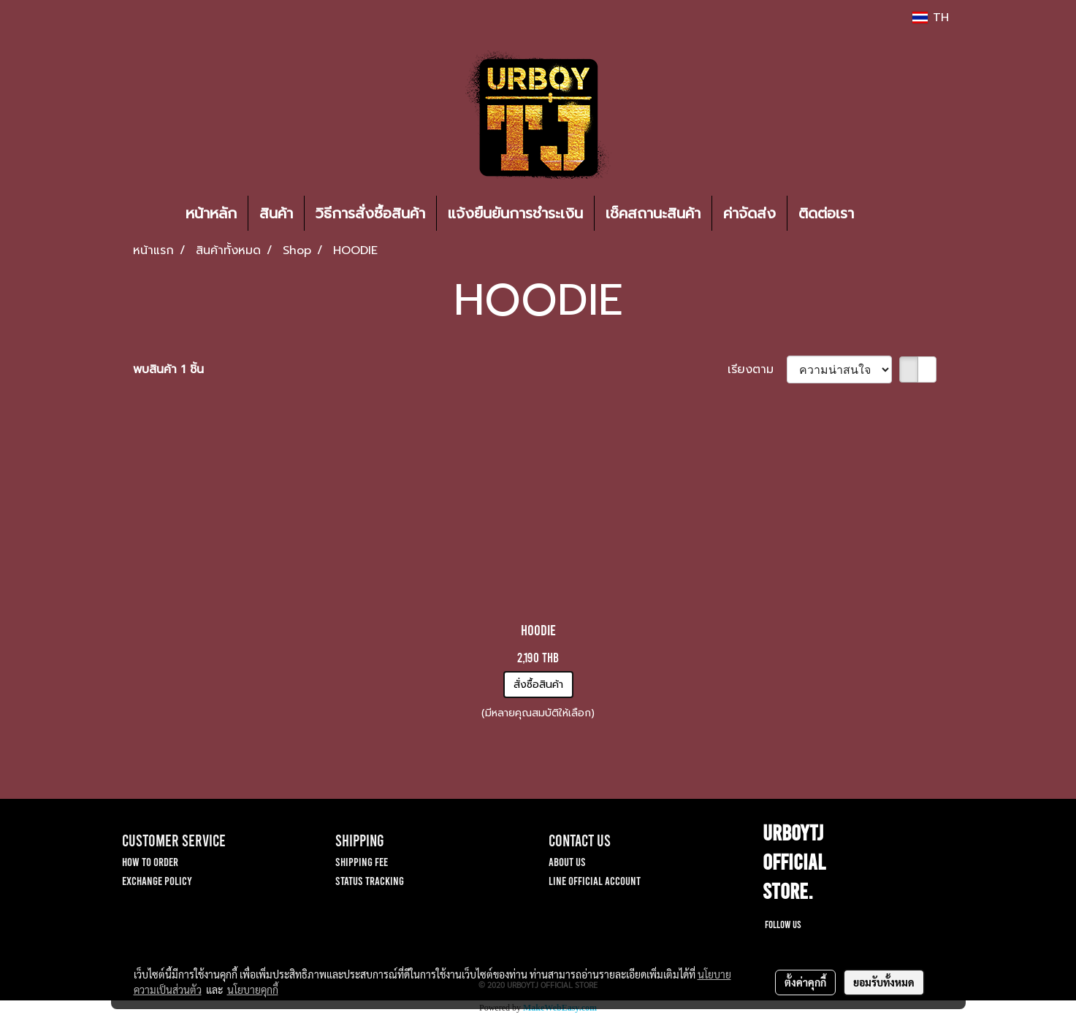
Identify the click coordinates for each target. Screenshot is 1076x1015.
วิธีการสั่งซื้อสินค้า (370, 213)
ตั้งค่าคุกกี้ (805, 982)
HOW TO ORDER (150, 861)
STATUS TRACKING (369, 880)
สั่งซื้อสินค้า (538, 684)
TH (930, 17)
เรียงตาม (757, 369)
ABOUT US (567, 861)
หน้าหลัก (211, 213)
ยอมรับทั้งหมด (884, 982)
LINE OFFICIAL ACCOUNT (595, 880)
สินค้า (276, 213)
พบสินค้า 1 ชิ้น (168, 369)
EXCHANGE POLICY (157, 880)
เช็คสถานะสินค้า (653, 213)
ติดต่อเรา (826, 213)
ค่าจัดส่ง (749, 213)
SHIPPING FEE (361, 861)
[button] (886, 213)
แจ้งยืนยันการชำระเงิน (515, 213)
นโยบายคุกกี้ (252, 989)
